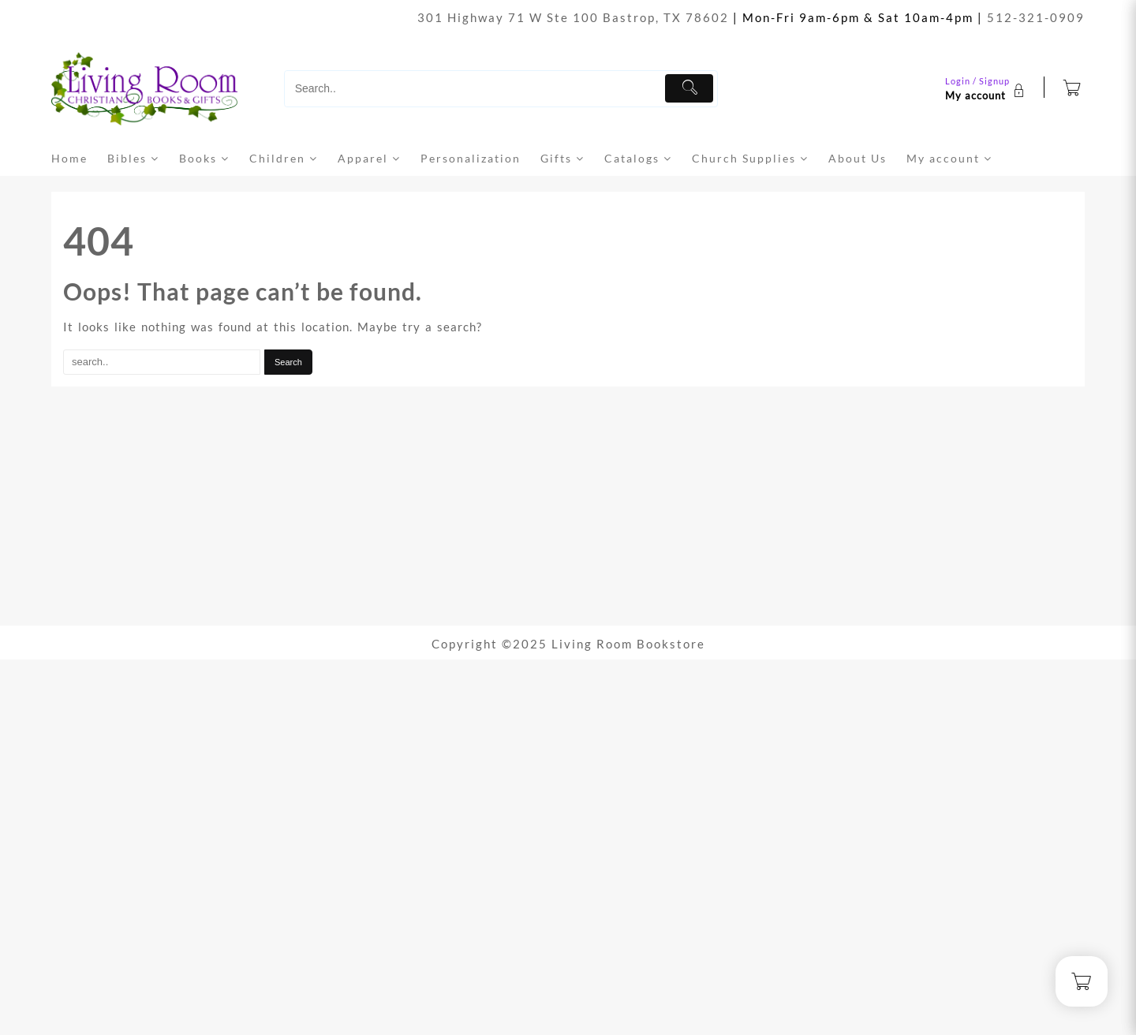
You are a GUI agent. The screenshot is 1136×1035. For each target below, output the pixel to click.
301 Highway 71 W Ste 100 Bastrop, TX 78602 (573, 17)
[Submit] (689, 88)
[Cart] (1072, 89)
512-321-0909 (1036, 17)
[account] (986, 88)
